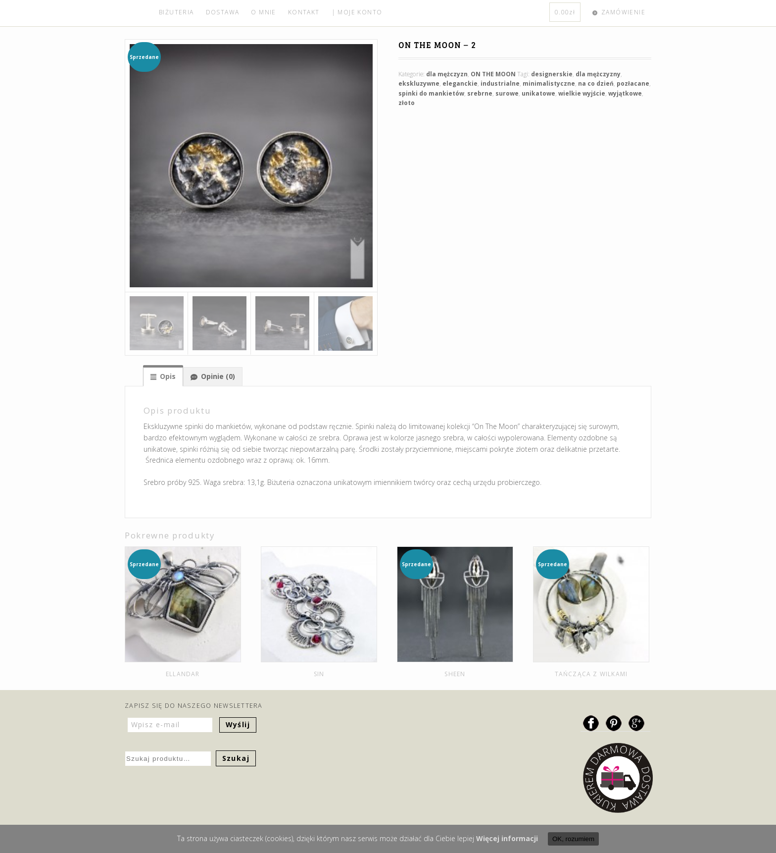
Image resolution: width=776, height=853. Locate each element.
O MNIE (263, 12)
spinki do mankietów (431, 93)
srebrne (479, 93)
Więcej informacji (507, 838)
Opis (168, 376)
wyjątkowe (625, 93)
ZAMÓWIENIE (623, 12)
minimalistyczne (549, 83)
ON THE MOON (493, 74)
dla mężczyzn (447, 74)
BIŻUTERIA (176, 12)
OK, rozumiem (573, 839)
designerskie (552, 74)
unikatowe (538, 93)
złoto (406, 103)
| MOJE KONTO (357, 12)
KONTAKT (304, 12)
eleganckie (460, 83)
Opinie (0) (218, 376)
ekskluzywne (418, 83)
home (139, 13)
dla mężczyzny (598, 74)
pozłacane (633, 83)
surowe (507, 93)
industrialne (500, 83)
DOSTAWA (223, 12)
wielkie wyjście (581, 93)
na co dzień (596, 83)
